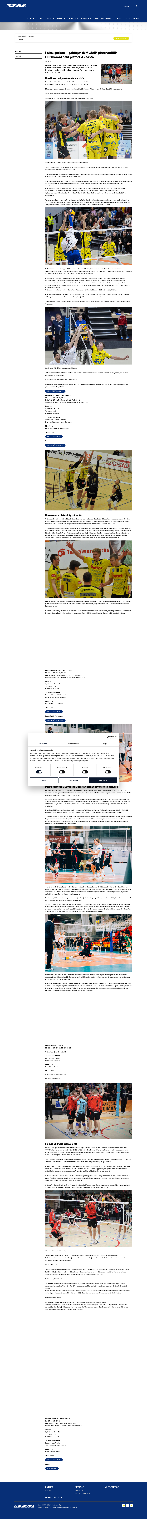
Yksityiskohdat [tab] (73, 743)
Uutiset (40, 18)
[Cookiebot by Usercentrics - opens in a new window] (108, 737)
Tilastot (73, 18)
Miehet (61, 18)
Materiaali (79, 1490)
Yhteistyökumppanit (103, 18)
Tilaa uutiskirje (121, 38)
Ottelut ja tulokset (55, 1497)
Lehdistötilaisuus (55, 391)
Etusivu (30, 18)
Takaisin (52, 1468)
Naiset (50, 18)
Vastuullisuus (131, 18)
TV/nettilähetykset (82, 1493)
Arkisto (19, 56)
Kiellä (44, 780)
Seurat (128, 6)
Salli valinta (73, 780)
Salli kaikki (103, 780)
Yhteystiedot (112, 1487)
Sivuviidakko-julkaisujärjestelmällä (65, 1507)
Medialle (86, 18)
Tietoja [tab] (104, 743)
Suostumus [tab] (43, 743)
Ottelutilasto (54, 437)
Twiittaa (21, 40)
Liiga (118, 18)
